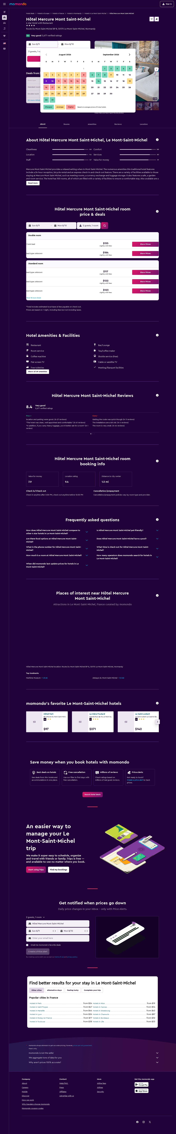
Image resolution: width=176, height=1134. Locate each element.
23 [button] (46, 94)
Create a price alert (135, 780)
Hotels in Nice (99, 1003)
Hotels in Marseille (37, 1011)
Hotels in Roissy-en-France (41, 1018)
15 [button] (84, 81)
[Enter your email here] (60, 938)
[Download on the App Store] (142, 1090)
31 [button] (52, 100)
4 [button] (58, 75)
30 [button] (46, 100)
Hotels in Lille (98, 1022)
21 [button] (77, 87)
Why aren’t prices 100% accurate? (94, 1062)
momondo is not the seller (94, 1053)
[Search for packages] (4, 28)
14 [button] (77, 81)
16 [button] (46, 87)
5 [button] (65, 75)
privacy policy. (72, 957)
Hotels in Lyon (36, 1014)
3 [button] (52, 75)
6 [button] (71, 75)
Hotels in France (58, 13)
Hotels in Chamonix (101, 1014)
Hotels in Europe (43, 13)
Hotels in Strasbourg (101, 1011)
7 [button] (77, 75)
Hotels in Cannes (100, 1007)
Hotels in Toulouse (37, 1022)
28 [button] (77, 94)
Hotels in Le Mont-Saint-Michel (95, 13)
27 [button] (71, 94)
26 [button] (65, 94)
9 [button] (46, 81)
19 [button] (65, 87)
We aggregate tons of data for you (94, 1057)
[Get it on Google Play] (142, 1084)
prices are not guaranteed (82, 1045)
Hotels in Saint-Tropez (39, 1007)
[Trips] (4, 35)
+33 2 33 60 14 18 (34, 32)
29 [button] (83, 94)
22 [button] (83, 87)
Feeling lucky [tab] (73, 990)
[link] (92, 794)
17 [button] (52, 87)
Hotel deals (30, 13)
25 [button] (58, 94)
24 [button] (52, 94)
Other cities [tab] (36, 990)
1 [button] (83, 69)
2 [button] (46, 75)
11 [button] (58, 81)
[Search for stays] (4, 17)
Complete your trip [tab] (92, 990)
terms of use (59, 957)
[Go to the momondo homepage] (17, 4)
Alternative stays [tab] (54, 990)
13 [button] (71, 81)
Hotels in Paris (35, 1003)
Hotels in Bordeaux (101, 1018)
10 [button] (52, 81)
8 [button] (83, 75)
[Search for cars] (4, 23)
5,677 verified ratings (52, 36)
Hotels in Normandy (74, 13)
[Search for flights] (4, 12)
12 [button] (65, 81)
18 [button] (59, 87)
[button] (4, 4)
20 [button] (71, 87)
